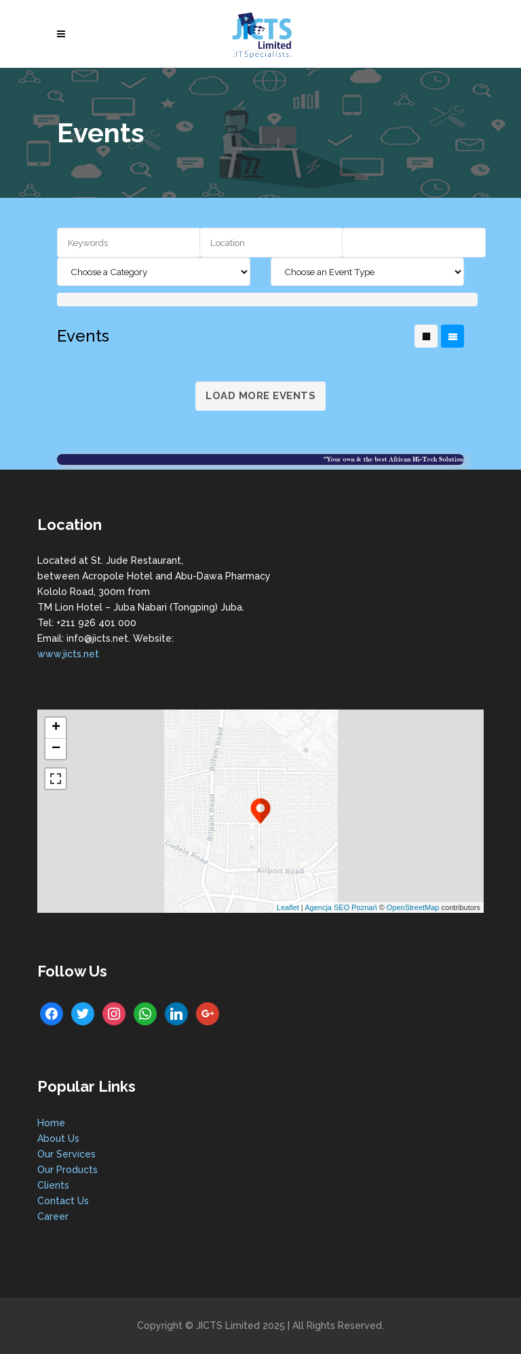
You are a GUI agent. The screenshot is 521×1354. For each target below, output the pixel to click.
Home (51, 1122)
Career (53, 1216)
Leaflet (288, 907)
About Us (58, 1138)
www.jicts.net (68, 654)
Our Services (66, 1154)
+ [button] (56, 728)
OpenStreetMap (413, 907)
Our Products (67, 1169)
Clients (53, 1185)
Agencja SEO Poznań (341, 907)
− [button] (56, 749)
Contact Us (63, 1200)
